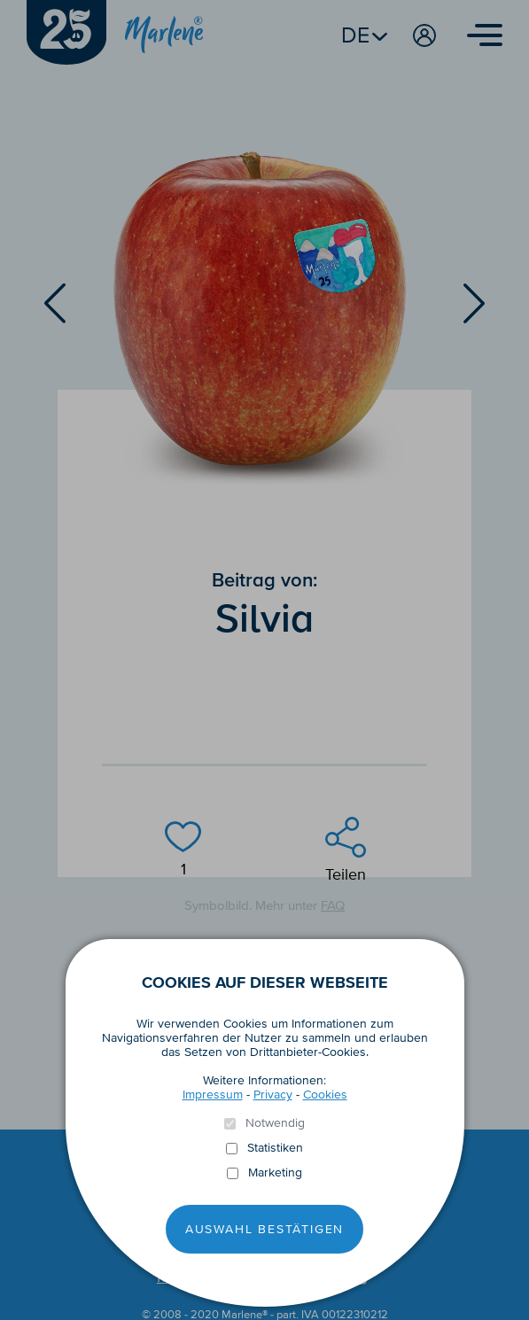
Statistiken (275, 1148)
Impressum (213, 1094)
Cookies (325, 1094)
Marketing (275, 1173)
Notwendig (275, 1123)
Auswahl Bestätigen (264, 1229)
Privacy (272, 1094)
